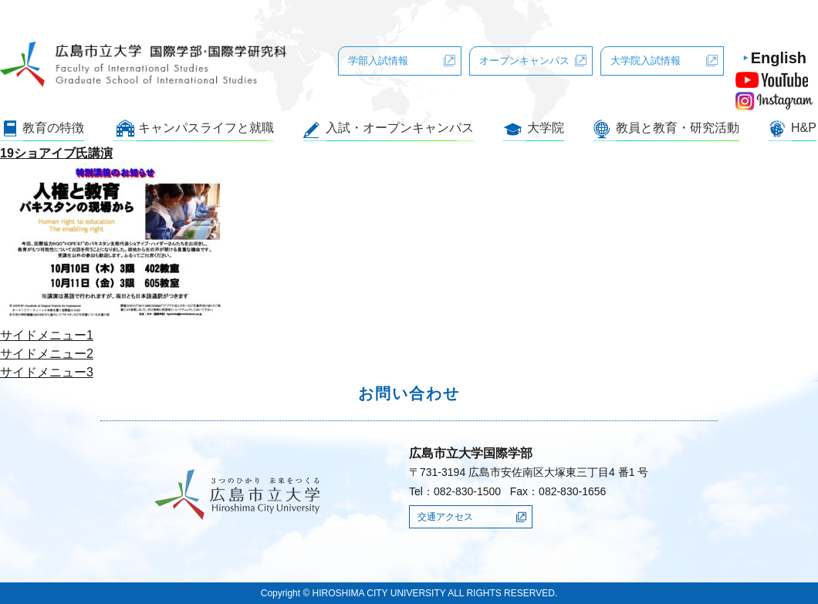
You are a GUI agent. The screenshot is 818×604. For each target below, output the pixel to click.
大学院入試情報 (645, 60)
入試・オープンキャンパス (400, 127)
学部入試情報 (378, 60)
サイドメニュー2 (46, 353)
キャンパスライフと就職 (206, 127)
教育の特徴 (53, 127)
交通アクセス (445, 516)
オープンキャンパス (524, 60)
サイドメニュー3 (46, 372)
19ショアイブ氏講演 (56, 153)
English (778, 57)
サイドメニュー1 (46, 335)
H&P (803, 127)
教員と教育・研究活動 (677, 127)
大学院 (545, 127)
